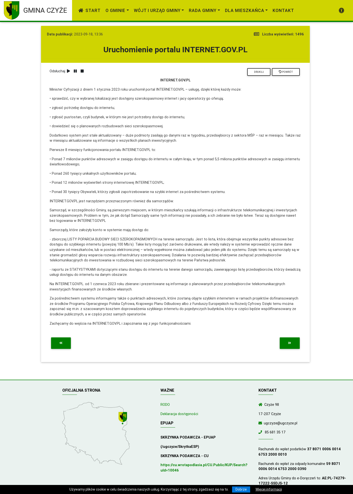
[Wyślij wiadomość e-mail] (261, 423)
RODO (165, 404)
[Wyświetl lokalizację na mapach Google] (123, 418)
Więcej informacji (269, 489)
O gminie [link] (115, 10)
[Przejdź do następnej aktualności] (290, 343)
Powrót (286, 72)
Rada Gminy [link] (202, 10)
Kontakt (283, 10)
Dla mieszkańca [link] (244, 10)
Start (89, 10)
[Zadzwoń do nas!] (261, 432)
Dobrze (241, 489)
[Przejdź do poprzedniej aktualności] (61, 343)
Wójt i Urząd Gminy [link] (157, 10)
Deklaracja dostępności (179, 414)
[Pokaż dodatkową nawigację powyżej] (341, 10)
